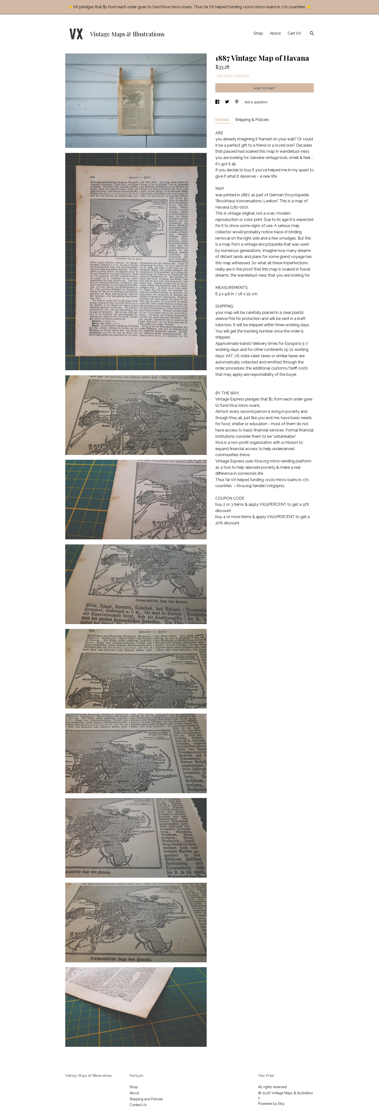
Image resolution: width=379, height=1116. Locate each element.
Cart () (294, 33)
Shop (258, 33)
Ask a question (256, 102)
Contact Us (138, 1105)
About (275, 33)
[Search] (312, 34)
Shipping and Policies (146, 1099)
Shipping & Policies (252, 119)
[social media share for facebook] (217, 102)
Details (222, 119)
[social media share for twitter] (227, 102)
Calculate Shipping (232, 76)
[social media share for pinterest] (237, 102)
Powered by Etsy (271, 1104)
